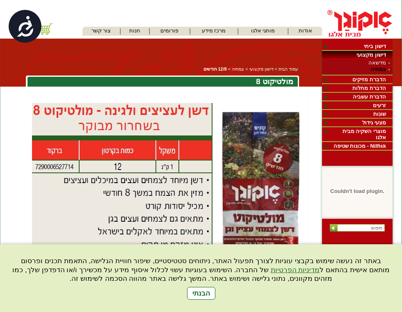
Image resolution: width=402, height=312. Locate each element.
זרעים (379, 105)
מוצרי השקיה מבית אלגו (364, 134)
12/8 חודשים (215, 69)
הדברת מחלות (369, 88)
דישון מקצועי (371, 55)
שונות (379, 114)
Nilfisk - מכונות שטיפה (359, 146)
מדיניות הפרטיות (295, 270)
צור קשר (101, 31)
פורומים (169, 31)
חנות (134, 31)
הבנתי (201, 293)
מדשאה (377, 63)
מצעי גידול (374, 122)
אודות (305, 31)
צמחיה (378, 69)
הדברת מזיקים (369, 79)
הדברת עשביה (369, 97)
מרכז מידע (214, 31)
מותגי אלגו (263, 31)
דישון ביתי (375, 46)
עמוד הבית (288, 69)
